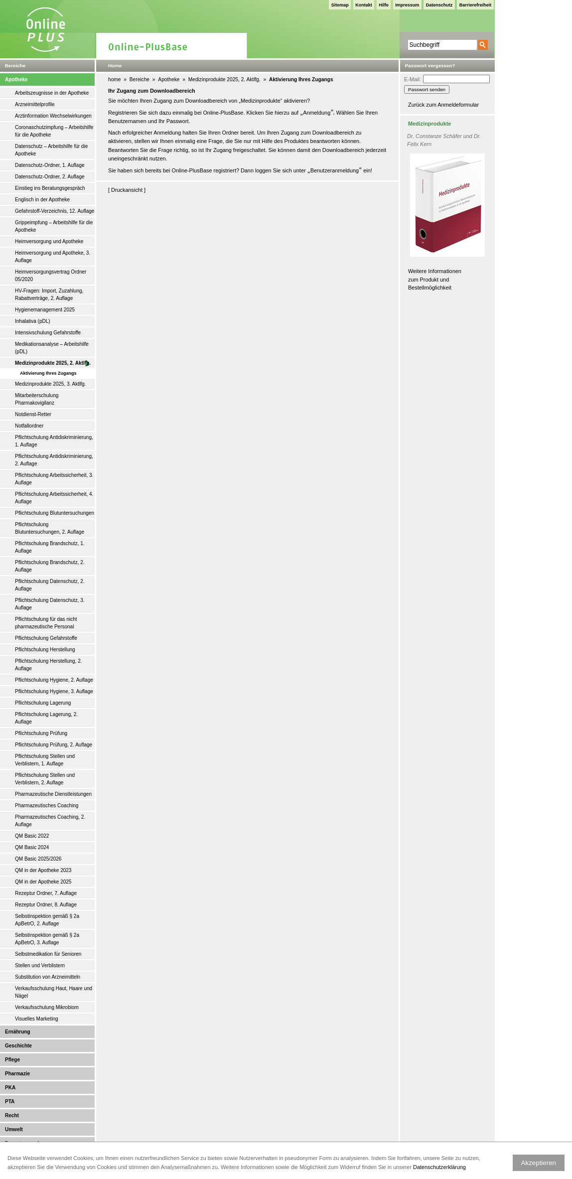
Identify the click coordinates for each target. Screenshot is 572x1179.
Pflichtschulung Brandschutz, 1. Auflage (50, 547)
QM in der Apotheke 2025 (43, 881)
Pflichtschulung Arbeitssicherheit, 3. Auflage (54, 478)
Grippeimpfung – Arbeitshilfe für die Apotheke (54, 226)
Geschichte (18, 1045)
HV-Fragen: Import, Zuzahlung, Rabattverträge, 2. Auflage (49, 294)
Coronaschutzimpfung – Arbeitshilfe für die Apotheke (54, 131)
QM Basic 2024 (32, 847)
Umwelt (14, 1129)
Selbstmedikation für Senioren (48, 954)
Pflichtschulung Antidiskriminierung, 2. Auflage (54, 459)
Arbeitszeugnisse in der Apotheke (52, 93)
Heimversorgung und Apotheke (49, 241)
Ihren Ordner (223, 133)
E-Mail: (412, 79)
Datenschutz (439, 4)
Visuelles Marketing (36, 1019)
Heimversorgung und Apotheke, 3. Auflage (52, 256)
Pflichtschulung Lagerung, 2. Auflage (46, 718)
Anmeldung (316, 113)
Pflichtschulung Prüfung (41, 733)
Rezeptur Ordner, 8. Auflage (46, 904)
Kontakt (363, 4)
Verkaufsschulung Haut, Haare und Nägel (53, 992)
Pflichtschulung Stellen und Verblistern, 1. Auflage (45, 759)
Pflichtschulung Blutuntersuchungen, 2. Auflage (49, 528)
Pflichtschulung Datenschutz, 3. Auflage (50, 603)
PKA (10, 1087)
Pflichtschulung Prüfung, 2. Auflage (53, 744)
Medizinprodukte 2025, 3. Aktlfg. (50, 384)
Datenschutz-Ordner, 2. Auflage (50, 176)
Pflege (12, 1059)
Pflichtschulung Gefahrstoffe (46, 638)
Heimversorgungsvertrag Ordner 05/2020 (50, 275)
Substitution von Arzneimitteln (47, 977)
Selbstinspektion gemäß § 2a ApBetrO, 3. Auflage (47, 938)
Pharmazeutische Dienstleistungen (53, 794)
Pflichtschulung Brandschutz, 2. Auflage (50, 566)
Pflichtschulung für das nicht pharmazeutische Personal (46, 622)
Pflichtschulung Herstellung (45, 649)
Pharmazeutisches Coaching (46, 805)
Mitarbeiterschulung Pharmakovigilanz (36, 399)
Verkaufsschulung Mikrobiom (47, 1007)
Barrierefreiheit (475, 4)
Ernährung (17, 1031)
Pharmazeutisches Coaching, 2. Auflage (50, 820)
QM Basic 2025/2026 (38, 859)
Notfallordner (29, 426)
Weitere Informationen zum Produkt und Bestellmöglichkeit (434, 279)
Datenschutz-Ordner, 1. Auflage (50, 165)
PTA (9, 1101)
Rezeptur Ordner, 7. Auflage (46, 893)
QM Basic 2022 (32, 836)
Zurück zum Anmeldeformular (443, 105)
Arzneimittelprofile (34, 104)
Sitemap (340, 4)
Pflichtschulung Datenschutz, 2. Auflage (50, 585)
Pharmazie (17, 1073)
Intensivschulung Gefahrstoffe (48, 332)
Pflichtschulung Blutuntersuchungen (54, 513)
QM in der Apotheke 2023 (43, 870)
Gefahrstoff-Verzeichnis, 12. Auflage (54, 211)
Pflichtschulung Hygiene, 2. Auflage (54, 680)
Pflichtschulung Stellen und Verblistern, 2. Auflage (45, 778)
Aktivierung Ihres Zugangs (48, 373)
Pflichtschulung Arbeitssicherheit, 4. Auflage (54, 497)
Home (115, 65)
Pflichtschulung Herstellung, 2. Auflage (48, 664)
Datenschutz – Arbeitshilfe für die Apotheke (51, 150)
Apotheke (16, 79)
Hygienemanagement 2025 (45, 309)
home (114, 79)
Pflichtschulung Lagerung (43, 703)
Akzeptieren (538, 1163)
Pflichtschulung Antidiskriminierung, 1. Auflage (54, 441)
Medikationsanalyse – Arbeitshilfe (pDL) (52, 347)
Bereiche (139, 79)
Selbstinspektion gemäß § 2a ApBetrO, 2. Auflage (47, 919)
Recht (12, 1115)
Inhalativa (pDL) (32, 321)
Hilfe (384, 4)
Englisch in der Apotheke (42, 199)
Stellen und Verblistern (40, 965)
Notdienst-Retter (33, 414)
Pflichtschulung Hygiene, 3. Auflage (54, 691)
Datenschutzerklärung (439, 1167)
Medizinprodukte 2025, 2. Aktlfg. (53, 363)
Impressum (407, 4)
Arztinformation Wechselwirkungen (53, 116)
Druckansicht (127, 190)
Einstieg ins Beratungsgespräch (50, 188)
